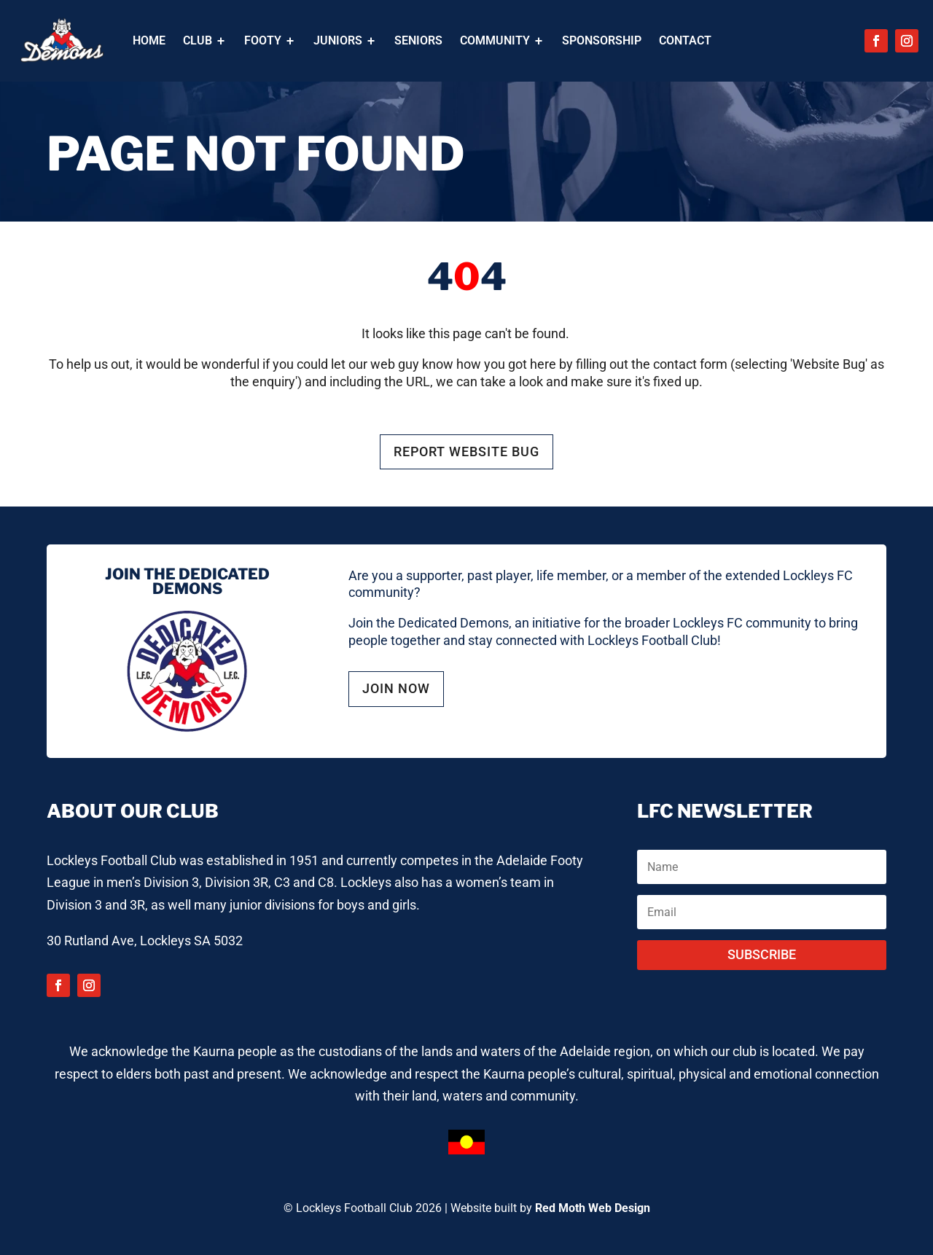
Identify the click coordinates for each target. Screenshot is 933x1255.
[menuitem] (149, 40)
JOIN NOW (396, 688)
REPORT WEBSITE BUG (466, 451)
